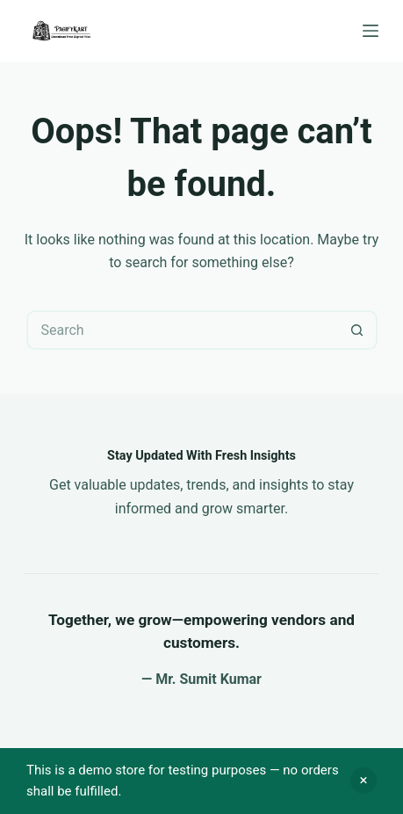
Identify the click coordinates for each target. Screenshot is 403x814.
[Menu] (370, 31)
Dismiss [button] (363, 780)
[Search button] (358, 330)
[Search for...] (182, 330)
